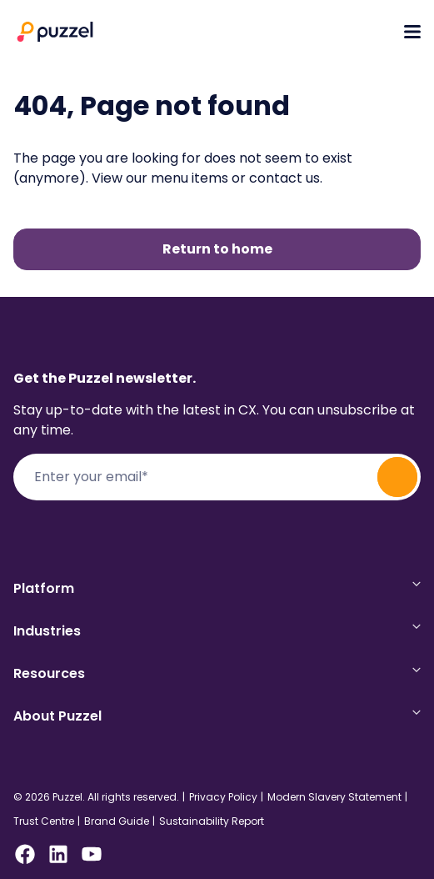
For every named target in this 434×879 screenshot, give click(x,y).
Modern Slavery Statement (334, 797)
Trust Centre (43, 821)
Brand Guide (116, 821)
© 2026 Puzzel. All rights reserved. (96, 797)
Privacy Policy (223, 797)
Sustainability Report (211, 821)
